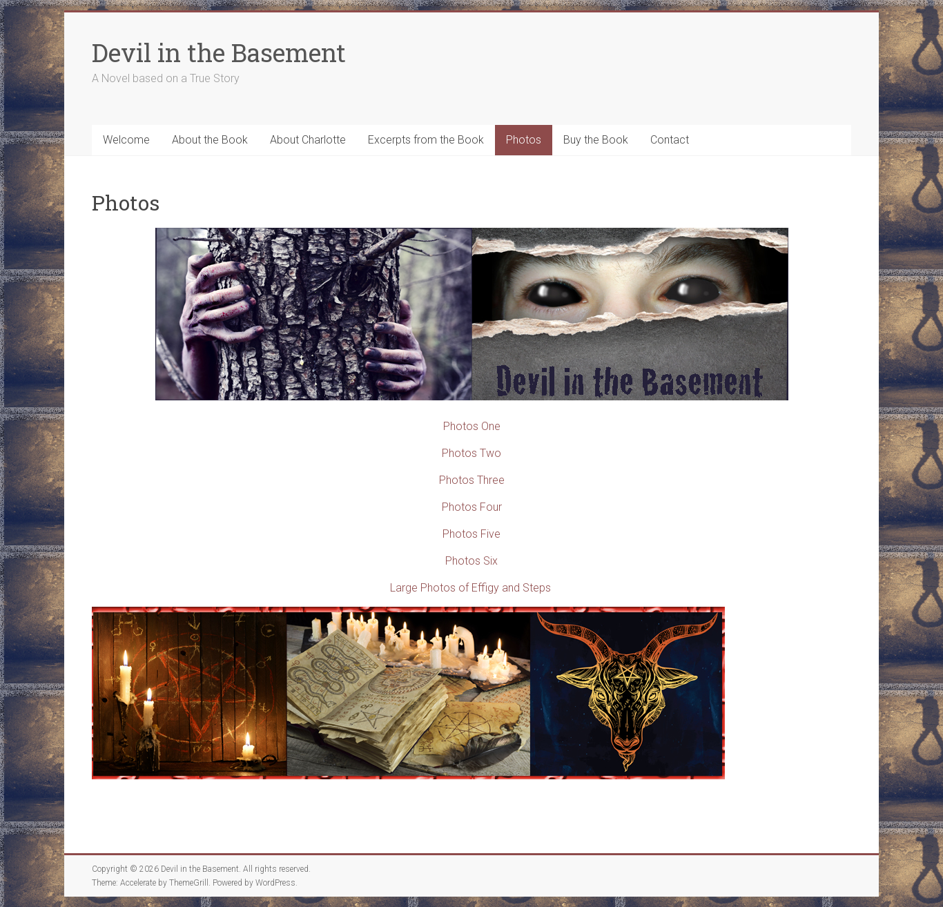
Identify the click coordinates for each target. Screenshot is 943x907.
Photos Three (472, 480)
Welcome (126, 139)
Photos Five (471, 533)
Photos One (471, 426)
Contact (669, 139)
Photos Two (471, 453)
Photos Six (471, 560)
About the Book (210, 139)
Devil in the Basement (219, 52)
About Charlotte (308, 139)
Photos (523, 139)
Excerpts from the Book (426, 139)
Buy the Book (595, 139)
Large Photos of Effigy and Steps (470, 587)
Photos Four (472, 507)
